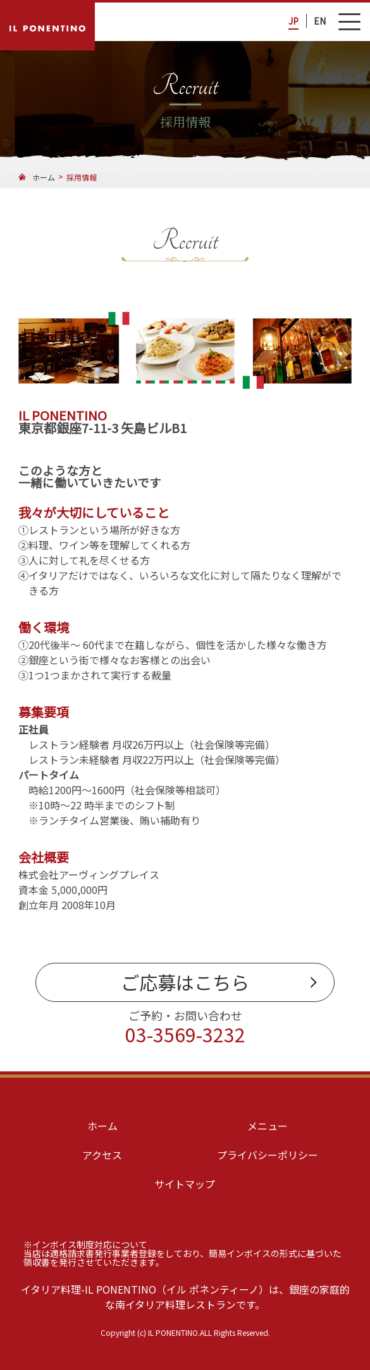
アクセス (102, 1154)
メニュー (267, 1125)
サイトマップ (184, 1183)
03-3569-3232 (185, 1034)
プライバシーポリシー (267, 1154)
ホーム (102, 1125)
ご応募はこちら (185, 981)
